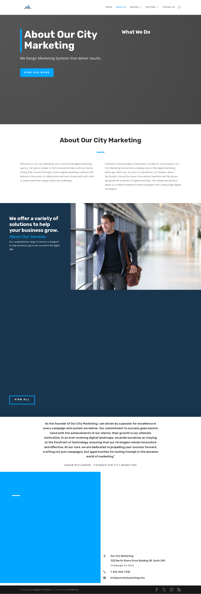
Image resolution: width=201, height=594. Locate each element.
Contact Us (169, 7)
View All (22, 399)
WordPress (73, 589)
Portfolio (150, 7)
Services (134, 7)
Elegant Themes (42, 589)
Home (109, 7)
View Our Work (37, 72)
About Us (121, 7)
